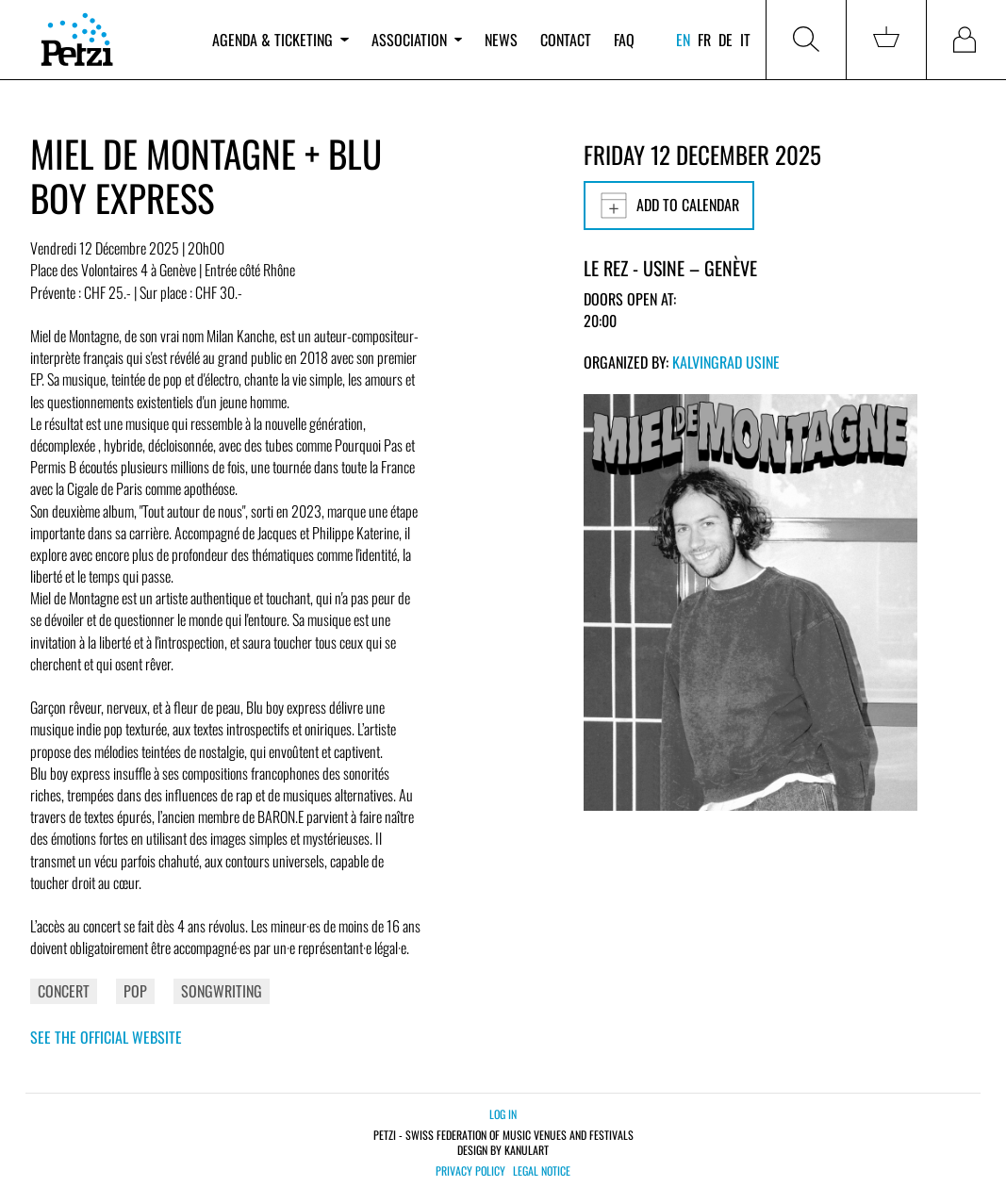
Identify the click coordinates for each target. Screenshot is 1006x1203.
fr (704, 39)
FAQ (624, 39)
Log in (503, 1114)
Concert (64, 991)
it (745, 39)
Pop (135, 991)
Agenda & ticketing (280, 39)
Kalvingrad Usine (726, 362)
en (683, 39)
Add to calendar (669, 205)
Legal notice (541, 1170)
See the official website (106, 1037)
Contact (565, 39)
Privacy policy (470, 1170)
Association (416, 39)
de (725, 39)
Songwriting (221, 991)
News (501, 39)
